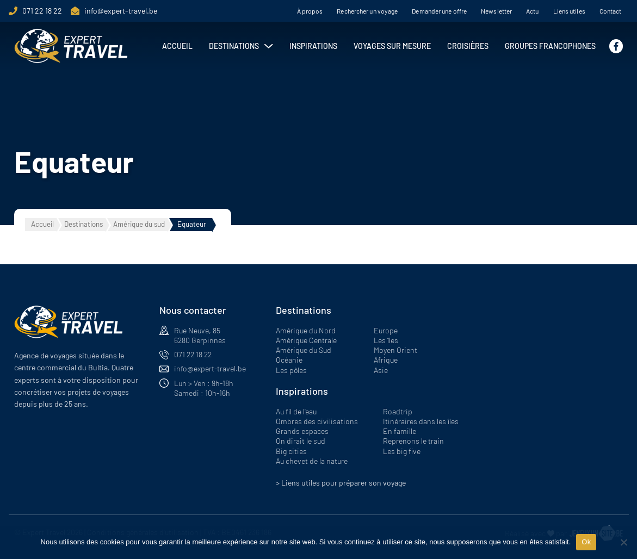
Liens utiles (569, 11)
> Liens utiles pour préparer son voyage (341, 482)
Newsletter (496, 11)
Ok (586, 542)
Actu (532, 11)
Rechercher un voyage (367, 11)
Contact (610, 11)
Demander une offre (439, 11)
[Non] (623, 542)
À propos (310, 11)
